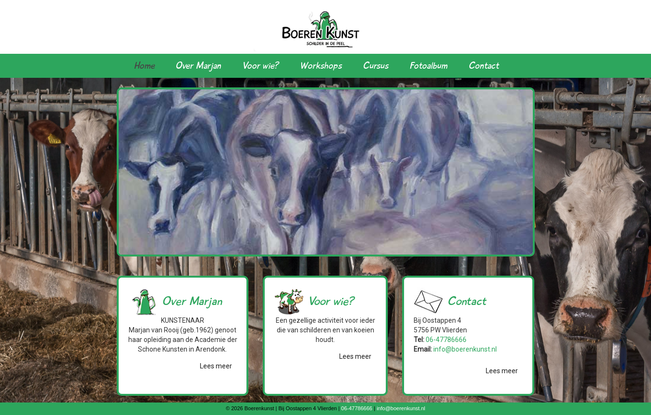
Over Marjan (198, 66)
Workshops (321, 66)
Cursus (375, 66)
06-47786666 (446, 339)
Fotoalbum (428, 66)
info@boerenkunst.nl (465, 349)
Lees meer (216, 366)
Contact (483, 66)
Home (144, 66)
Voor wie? (260, 66)
